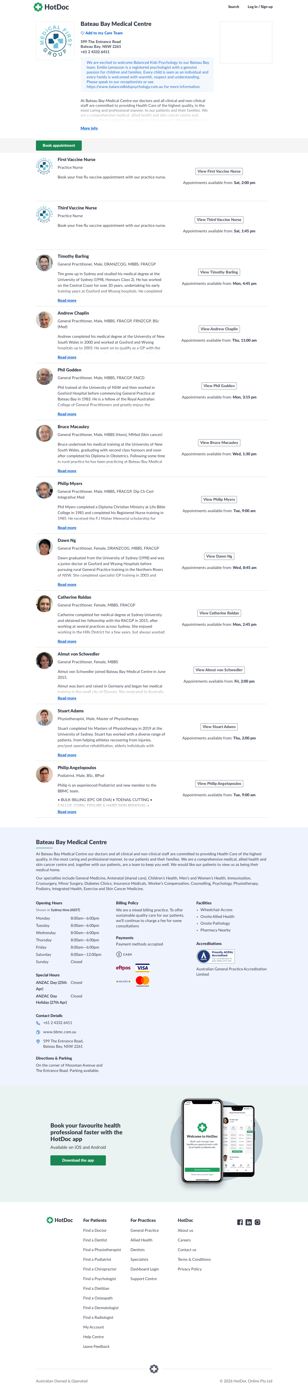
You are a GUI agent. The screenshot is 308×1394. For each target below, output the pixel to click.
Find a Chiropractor (99, 1269)
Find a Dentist (95, 1240)
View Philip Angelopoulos (219, 784)
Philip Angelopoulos (77, 768)
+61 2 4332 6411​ (57, 1023)
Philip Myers (70, 484)
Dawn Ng (67, 540)
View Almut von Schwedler (219, 670)
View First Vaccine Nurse (219, 171)
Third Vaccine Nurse (77, 208)
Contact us (187, 1250)
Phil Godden (69, 370)
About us (185, 1230)
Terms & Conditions (194, 1259)
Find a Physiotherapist (102, 1250)
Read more (67, 300)
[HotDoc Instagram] (257, 1222)
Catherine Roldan (74, 597)
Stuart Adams (71, 711)
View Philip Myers (219, 500)
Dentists (137, 1250)
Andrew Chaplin (73, 313)
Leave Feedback (96, 1347)
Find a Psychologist (99, 1279)
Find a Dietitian (96, 1289)
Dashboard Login (144, 1269)
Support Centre (143, 1279)
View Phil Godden (219, 386)
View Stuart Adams (219, 727)
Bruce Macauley (73, 427)
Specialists (139, 1259)
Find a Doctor (95, 1230)
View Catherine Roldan (219, 613)
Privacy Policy (190, 1269)
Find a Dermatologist (101, 1308)
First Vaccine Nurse (77, 160)
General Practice (144, 1230)
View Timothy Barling (219, 272)
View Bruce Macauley (219, 443)
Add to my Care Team (102, 33)
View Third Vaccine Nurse (219, 220)
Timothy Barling (73, 256)
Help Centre (93, 1337)
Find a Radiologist (98, 1318)
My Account (93, 1327)
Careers (184, 1240)
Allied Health (141, 1240)
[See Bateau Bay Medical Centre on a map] (246, 42)
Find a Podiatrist (97, 1259)
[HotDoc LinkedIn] (248, 1222)
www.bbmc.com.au (59, 1032)
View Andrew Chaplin (219, 329)
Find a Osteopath (98, 1298)
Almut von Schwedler (79, 654)
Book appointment (59, 146)
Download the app (78, 1160)
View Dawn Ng (219, 556)
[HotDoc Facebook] (240, 1222)
